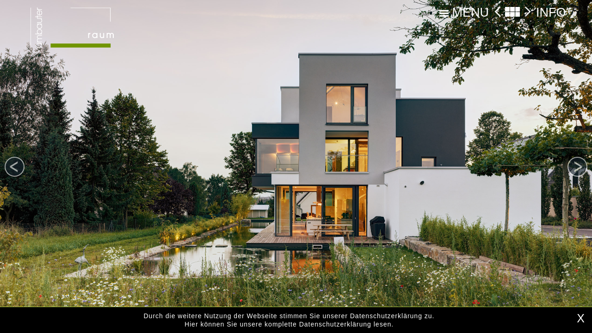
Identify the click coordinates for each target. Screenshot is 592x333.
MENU (464, 12)
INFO (551, 12)
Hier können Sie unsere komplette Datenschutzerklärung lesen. (289, 324)
